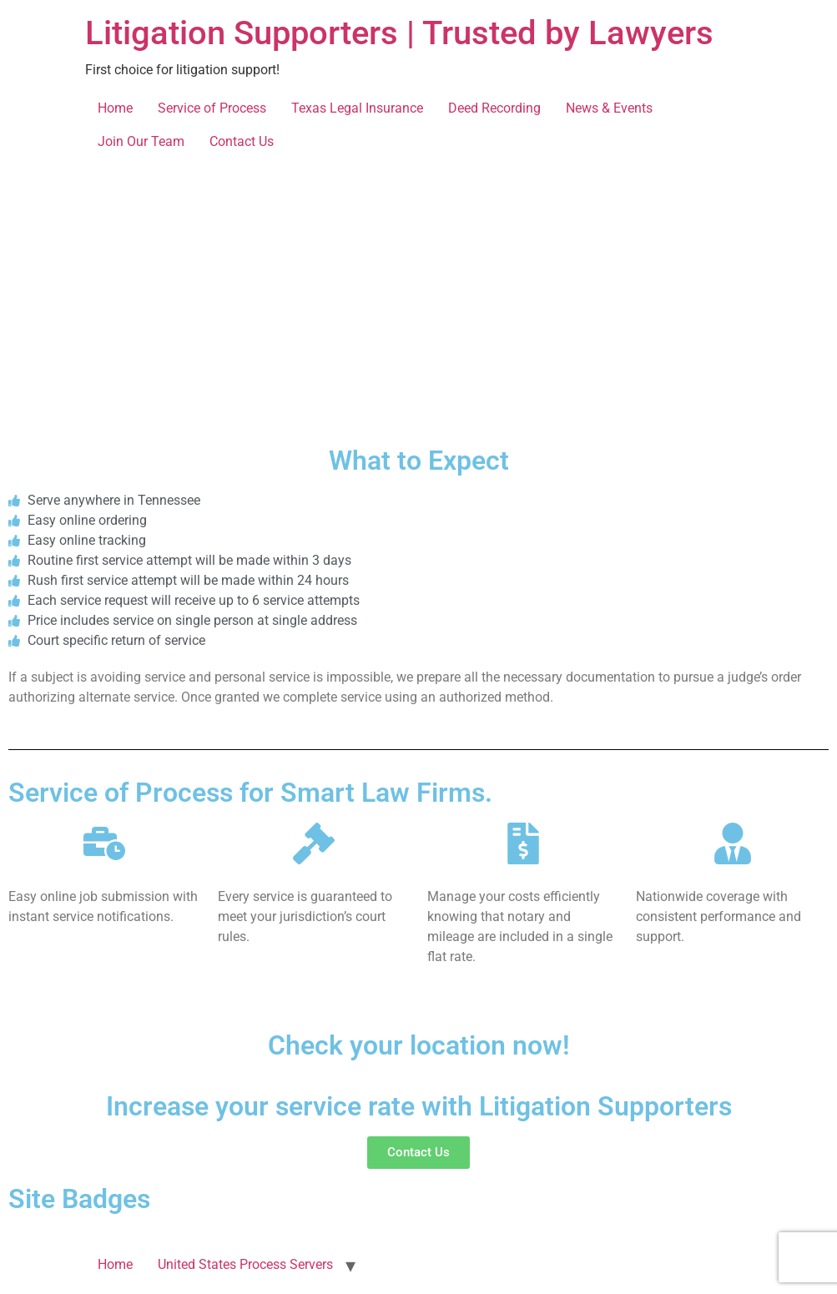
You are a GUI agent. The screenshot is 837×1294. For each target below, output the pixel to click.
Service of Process (212, 108)
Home (115, 108)
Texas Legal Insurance (357, 108)
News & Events (609, 108)
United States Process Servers (245, 1264)
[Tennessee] (418, 305)
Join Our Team (141, 141)
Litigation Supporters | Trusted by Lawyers (399, 33)
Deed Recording (494, 108)
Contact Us (241, 141)
